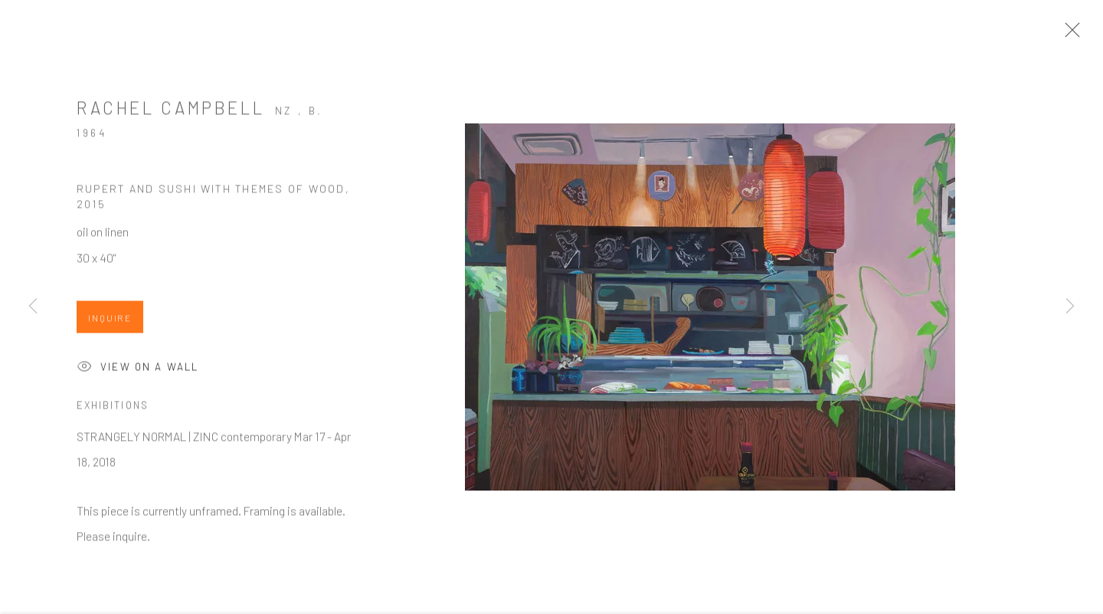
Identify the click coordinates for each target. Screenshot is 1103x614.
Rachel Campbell (170, 111)
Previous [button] (33, 307)
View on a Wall (137, 372)
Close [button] (1068, 34)
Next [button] (1070, 307)
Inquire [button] (110, 322)
